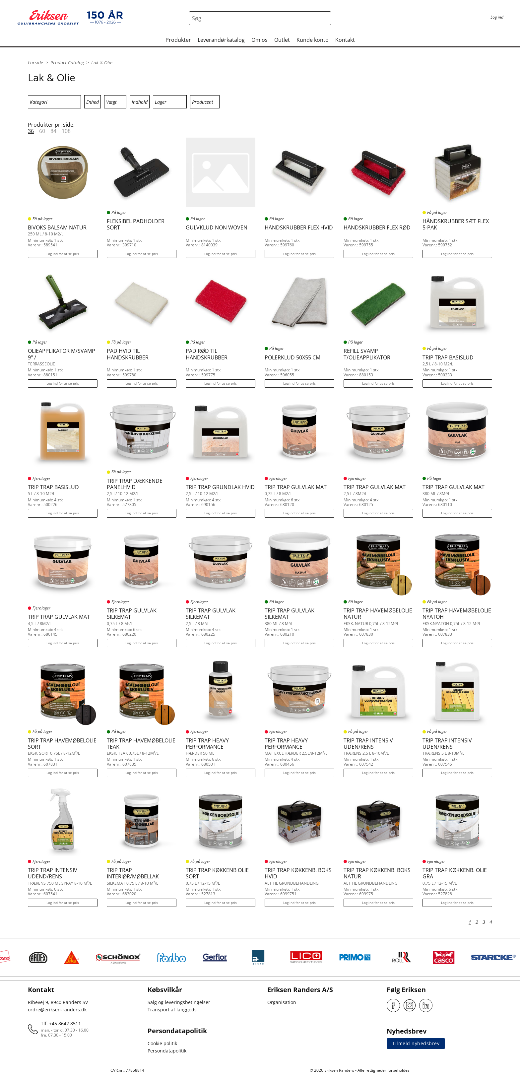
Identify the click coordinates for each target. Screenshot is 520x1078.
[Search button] (324, 18)
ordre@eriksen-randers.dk (57, 1009)
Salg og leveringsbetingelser (179, 1002)
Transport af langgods (172, 1009)
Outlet (282, 39)
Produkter (178, 39)
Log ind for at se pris (62, 253)
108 (66, 131)
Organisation (281, 1002)
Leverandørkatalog (221, 39)
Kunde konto (312, 39)
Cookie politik (162, 1043)
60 (42, 131)
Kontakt (345, 39)
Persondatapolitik (167, 1050)
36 (31, 131)
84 (53, 131)
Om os (259, 39)
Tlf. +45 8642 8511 (61, 1023)
